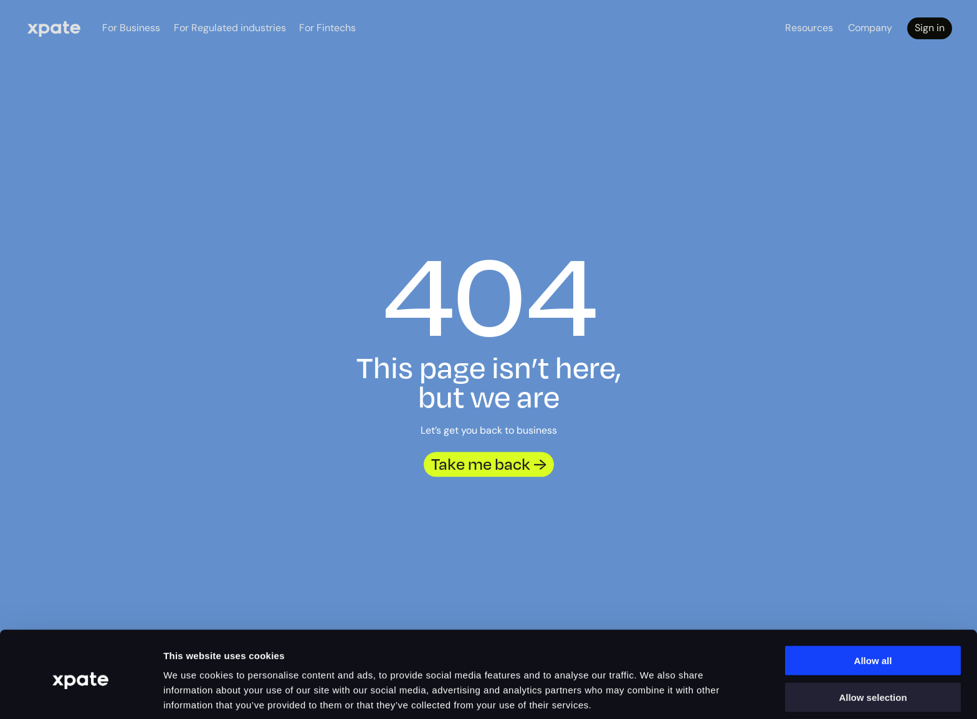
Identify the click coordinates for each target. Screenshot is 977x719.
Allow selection (873, 646)
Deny (873, 682)
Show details (716, 694)
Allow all (873, 609)
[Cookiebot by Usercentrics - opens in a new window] (80, 694)
